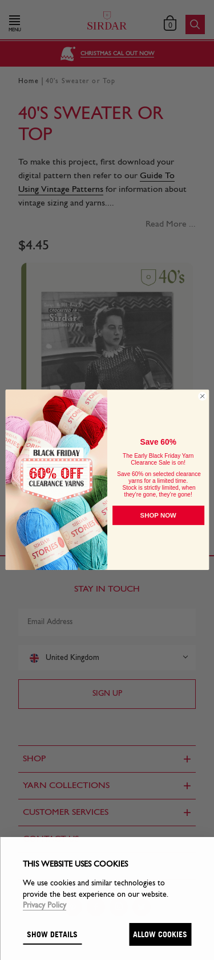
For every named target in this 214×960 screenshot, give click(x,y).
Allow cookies (160, 934)
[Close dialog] (202, 396)
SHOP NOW (158, 515)
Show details (52, 934)
